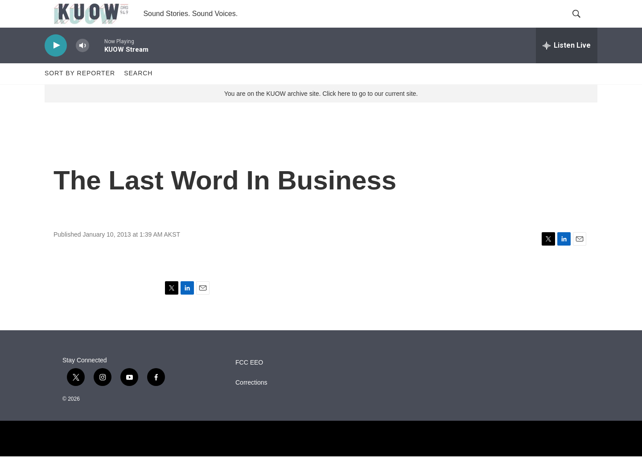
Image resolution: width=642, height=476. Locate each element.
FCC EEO (249, 381)
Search (138, 92)
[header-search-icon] (583, 24)
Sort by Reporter (80, 92)
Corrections (251, 401)
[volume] (82, 65)
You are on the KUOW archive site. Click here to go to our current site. (321, 112)
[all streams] (566, 64)
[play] (56, 65)
